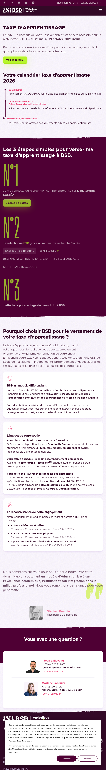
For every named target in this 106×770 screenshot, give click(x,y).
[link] (5, 3)
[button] (100, 10)
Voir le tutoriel (15, 60)
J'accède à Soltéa (17, 203)
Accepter (67, 758)
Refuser (87, 758)
